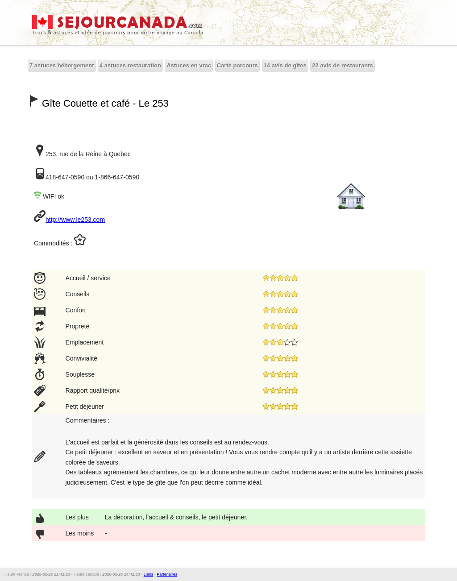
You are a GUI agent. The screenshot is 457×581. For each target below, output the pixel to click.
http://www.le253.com (75, 219)
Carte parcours (237, 65)
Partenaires (167, 574)
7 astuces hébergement (61, 65)
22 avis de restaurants (342, 65)
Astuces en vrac (188, 65)
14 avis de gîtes (285, 65)
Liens (149, 574)
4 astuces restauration (130, 65)
